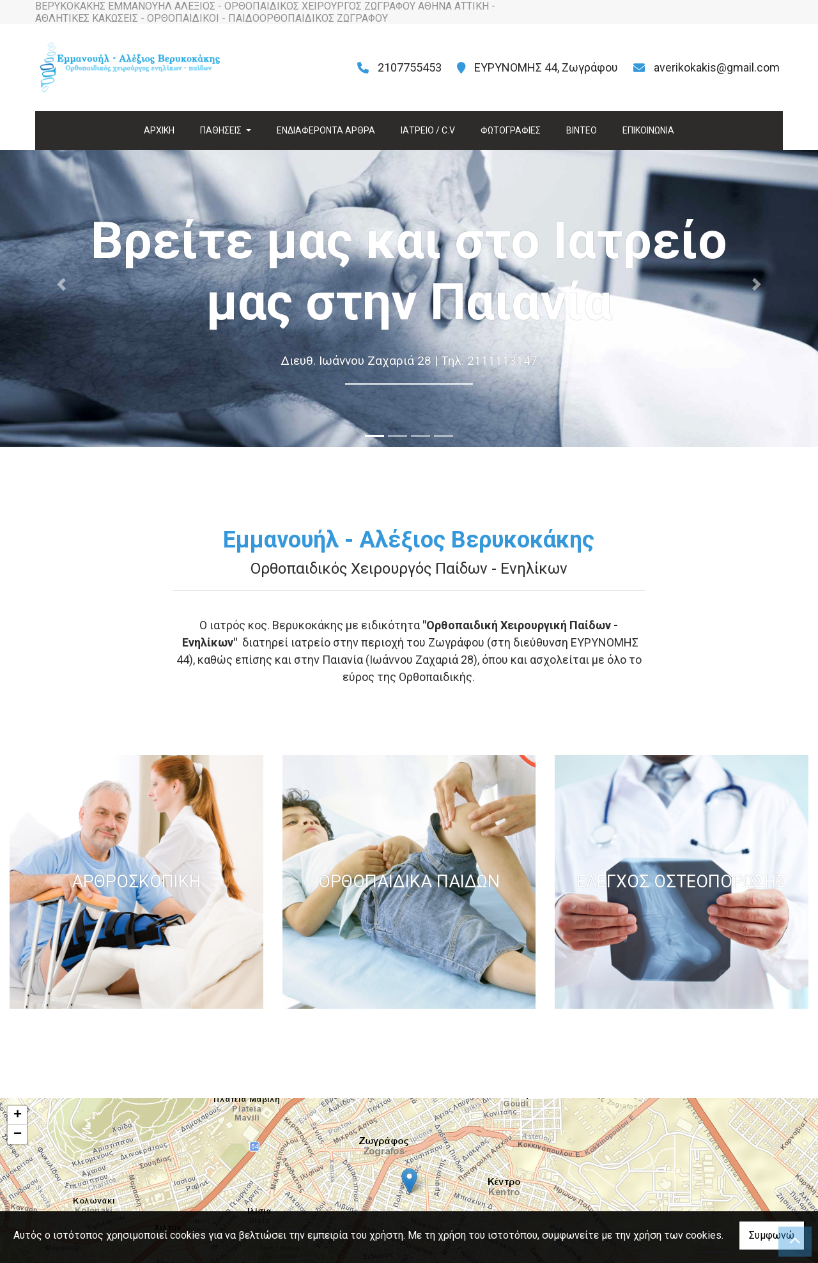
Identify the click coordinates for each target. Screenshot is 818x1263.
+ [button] (17, 1115)
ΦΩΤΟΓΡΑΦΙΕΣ (511, 130)
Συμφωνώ (771, 1235)
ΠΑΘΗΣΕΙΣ (221, 130)
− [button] (17, 1134)
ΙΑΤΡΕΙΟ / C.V (428, 130)
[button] (61, 284)
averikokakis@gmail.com (717, 67)
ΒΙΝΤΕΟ (581, 130)
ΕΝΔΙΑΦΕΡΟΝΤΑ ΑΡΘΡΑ (326, 130)
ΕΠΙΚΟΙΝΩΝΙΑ (648, 130)
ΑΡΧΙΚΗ (159, 130)
